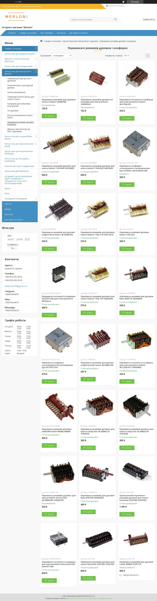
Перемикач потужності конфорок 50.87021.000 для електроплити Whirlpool (59, 298)
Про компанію (46, 33)
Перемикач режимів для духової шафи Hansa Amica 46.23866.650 (58, 233)
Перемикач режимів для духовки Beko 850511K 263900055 (136, 297)
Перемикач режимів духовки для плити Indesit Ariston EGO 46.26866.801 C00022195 (59, 497)
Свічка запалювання (16, 92)
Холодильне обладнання (16, 198)
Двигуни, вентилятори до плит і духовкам (18, 130)
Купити (51, 116)
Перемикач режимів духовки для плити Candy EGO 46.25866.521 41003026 (98, 431)
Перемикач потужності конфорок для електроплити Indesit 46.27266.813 (136, 101)
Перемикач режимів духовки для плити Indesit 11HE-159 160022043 (98, 297)
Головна (12, 33)
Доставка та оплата (78, 33)
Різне (7, 193)
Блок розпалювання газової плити (20, 116)
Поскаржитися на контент (79, 598)
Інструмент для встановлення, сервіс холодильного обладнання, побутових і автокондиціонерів (18, 180)
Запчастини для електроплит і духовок (18, 72)
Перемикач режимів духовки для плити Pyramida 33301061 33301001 (98, 563)
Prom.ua (91, 596)
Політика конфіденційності (101, 598)
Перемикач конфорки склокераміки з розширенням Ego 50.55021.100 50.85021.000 (134, 168)
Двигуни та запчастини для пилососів (17, 60)
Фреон (7, 188)
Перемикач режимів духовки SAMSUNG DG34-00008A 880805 (56, 430)
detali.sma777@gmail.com (16, 286)
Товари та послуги (28, 33)
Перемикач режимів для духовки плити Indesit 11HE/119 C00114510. (98, 233)
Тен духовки (12, 110)
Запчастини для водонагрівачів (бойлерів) (19, 152)
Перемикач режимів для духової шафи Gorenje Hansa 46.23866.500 (97, 363)
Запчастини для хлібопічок (17, 171)
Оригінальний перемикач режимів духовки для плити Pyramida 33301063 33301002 (133, 497)
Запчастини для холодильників (18, 66)
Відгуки (8, 209)
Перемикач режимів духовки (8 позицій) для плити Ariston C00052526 (97, 101)
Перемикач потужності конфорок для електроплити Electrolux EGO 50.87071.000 (59, 564)
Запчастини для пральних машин (19, 53)
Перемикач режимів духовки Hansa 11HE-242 (134, 233)
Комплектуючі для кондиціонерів (19, 166)
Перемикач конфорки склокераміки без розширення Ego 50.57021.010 (57, 365)
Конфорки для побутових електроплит (18, 104)
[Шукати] (115, 19)
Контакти (61, 33)
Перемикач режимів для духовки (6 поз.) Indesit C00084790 (59, 100)
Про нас (8, 204)
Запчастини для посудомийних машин (18, 137)
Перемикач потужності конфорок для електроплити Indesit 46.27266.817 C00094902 (136, 365)
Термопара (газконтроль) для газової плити (20, 97)
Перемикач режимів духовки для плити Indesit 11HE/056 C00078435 (98, 167)
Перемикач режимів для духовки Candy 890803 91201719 (136, 563)
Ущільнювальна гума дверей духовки (20, 86)
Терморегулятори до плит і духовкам (19, 79)
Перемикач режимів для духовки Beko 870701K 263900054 (98, 496)
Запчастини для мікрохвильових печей (19, 145)
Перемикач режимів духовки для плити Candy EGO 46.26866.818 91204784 (136, 431)
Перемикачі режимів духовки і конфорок (20, 123)
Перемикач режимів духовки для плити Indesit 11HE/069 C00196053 (59, 167)
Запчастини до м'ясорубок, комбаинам (17, 159)
